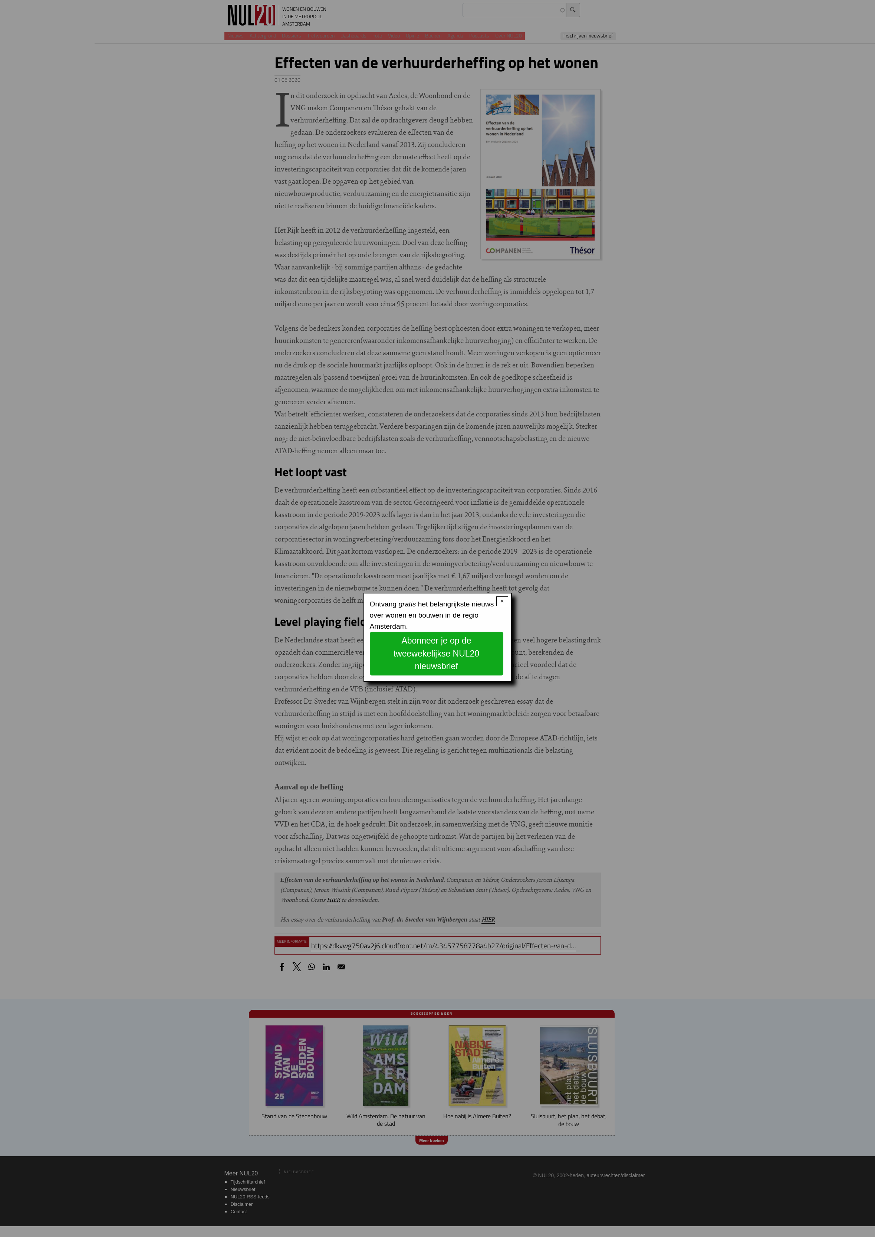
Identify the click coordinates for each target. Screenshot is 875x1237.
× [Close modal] (502, 601)
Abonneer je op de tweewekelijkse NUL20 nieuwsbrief (437, 653)
